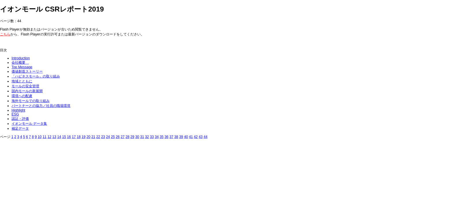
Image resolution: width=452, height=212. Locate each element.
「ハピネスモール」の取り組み (36, 76)
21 (93, 137)
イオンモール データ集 (29, 124)
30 (137, 137)
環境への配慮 (22, 96)
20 (88, 137)
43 (201, 137)
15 (64, 137)
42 (196, 137)
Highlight (18, 110)
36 (167, 137)
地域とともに (22, 81)
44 (206, 137)
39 (181, 137)
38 (176, 137)
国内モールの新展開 (27, 91)
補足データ (20, 128)
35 (162, 137)
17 (74, 137)
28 (127, 137)
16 (69, 137)
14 (59, 137)
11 (45, 137)
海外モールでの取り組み (31, 101)
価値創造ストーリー (27, 71)
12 (50, 137)
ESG (15, 114)
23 (103, 137)
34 (157, 137)
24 (108, 137)
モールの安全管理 (25, 86)
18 (79, 137)
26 (118, 137)
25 (113, 137)
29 (132, 137)
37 (172, 137)
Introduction (21, 58)
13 (54, 137)
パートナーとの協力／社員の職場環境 (41, 106)
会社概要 (20, 62)
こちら (5, 34)
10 (40, 137)
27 (122, 137)
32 (147, 137)
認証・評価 (20, 119)
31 (142, 137)
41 (191, 137)
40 (186, 137)
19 (84, 137)
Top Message (22, 67)
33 (152, 137)
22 (98, 137)
